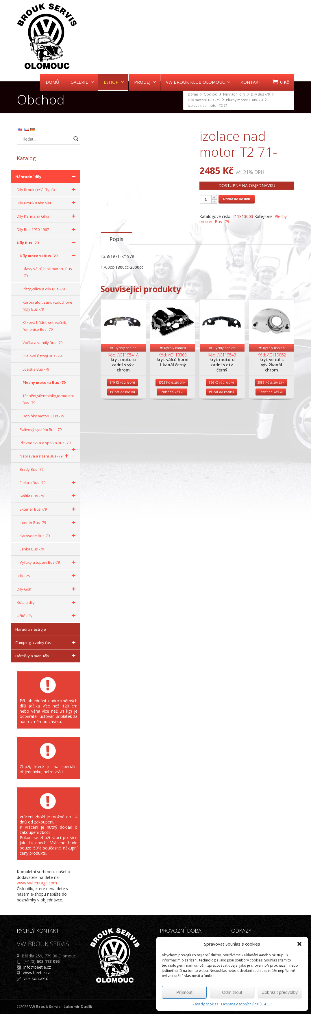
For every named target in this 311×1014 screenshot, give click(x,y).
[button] (299, 944)
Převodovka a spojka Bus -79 (48, 444)
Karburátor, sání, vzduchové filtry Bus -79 (47, 306)
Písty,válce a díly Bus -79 (44, 289)
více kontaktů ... (37, 978)
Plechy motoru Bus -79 (44, 382)
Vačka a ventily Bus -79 (42, 342)
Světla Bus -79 (48, 495)
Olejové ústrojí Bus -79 (42, 355)
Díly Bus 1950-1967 (47, 229)
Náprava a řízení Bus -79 (45, 456)
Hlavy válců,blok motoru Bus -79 (47, 272)
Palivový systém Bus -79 (41, 429)
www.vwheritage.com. (37, 883)
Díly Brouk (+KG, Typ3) (47, 189)
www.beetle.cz (36, 972)
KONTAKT (250, 82)
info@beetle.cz (37, 967)
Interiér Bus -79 (48, 522)
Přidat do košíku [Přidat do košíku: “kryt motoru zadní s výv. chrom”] (122, 415)
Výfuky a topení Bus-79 (48, 562)
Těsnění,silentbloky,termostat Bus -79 (48, 399)
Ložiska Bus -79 (36, 369)
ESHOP (114, 82)
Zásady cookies (205, 1004)
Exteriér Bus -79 (48, 509)
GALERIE (82, 82)
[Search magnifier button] (76, 139)
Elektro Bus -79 (48, 482)
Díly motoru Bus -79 (48, 255)
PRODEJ (145, 82)
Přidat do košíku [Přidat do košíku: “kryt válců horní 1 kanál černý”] (172, 415)
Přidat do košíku (236, 199)
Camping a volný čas (46, 642)
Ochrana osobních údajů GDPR (246, 1004)
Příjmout (184, 992)
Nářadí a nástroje (30, 629)
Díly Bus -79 (47, 242)
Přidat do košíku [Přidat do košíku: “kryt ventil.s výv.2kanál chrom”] (270, 415)
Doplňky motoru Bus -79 (43, 416)
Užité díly (47, 615)
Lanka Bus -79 (32, 549)
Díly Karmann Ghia (47, 216)
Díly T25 (47, 575)
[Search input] (45, 139)
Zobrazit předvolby (280, 992)
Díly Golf (47, 589)
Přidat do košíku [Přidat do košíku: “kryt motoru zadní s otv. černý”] (221, 415)
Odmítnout (232, 992)
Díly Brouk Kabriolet (47, 202)
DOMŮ (52, 82)
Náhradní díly (46, 176)
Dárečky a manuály (46, 655)
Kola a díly (47, 602)
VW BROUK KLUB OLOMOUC (198, 82)
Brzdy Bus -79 (31, 469)
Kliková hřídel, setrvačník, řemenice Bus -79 (45, 326)
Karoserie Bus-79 (48, 535)
